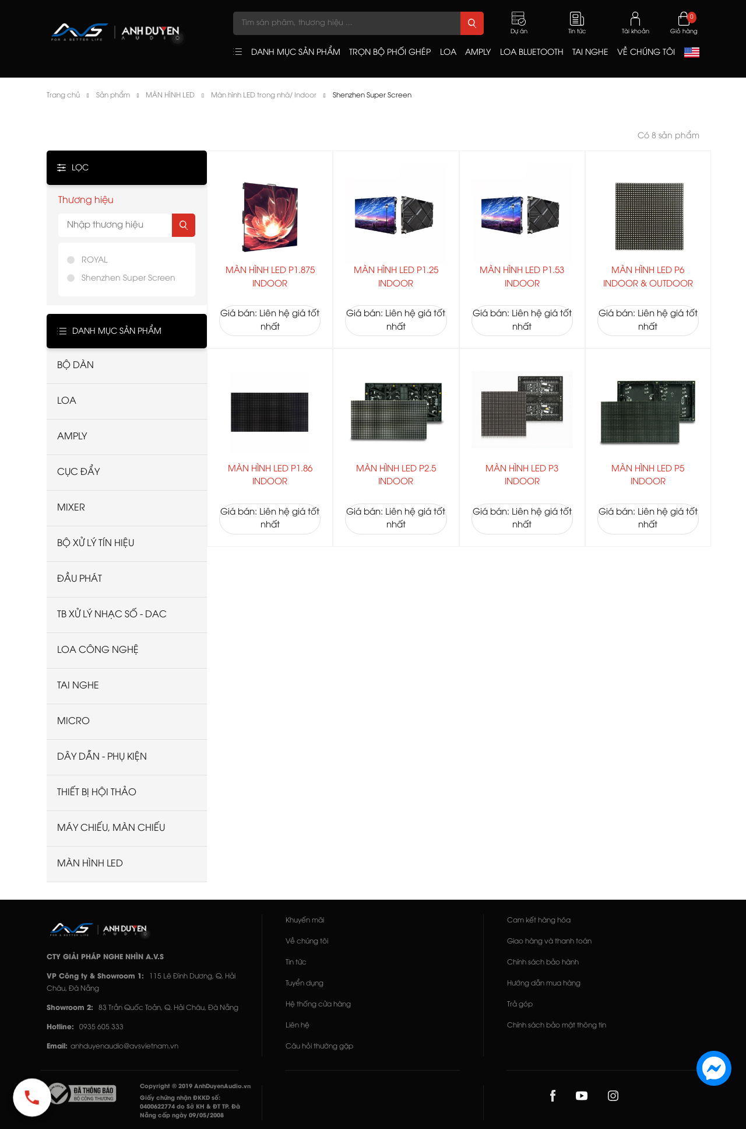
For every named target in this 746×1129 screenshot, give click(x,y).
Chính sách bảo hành (543, 962)
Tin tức (296, 962)
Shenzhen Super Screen (372, 95)
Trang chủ (63, 95)
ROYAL (94, 260)
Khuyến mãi (305, 920)
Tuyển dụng (304, 983)
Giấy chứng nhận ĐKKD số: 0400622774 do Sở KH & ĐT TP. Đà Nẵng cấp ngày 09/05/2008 (190, 1107)
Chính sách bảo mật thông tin (556, 1025)
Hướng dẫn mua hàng (543, 983)
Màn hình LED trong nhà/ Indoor (263, 95)
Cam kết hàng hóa (539, 920)
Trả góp (520, 1004)
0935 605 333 (101, 1027)
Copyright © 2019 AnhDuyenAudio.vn (195, 1086)
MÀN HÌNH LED (170, 95)
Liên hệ (297, 1025)
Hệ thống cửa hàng (318, 1004)
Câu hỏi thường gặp (319, 1046)
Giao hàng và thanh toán (549, 941)
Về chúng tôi (307, 941)
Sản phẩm (113, 95)
